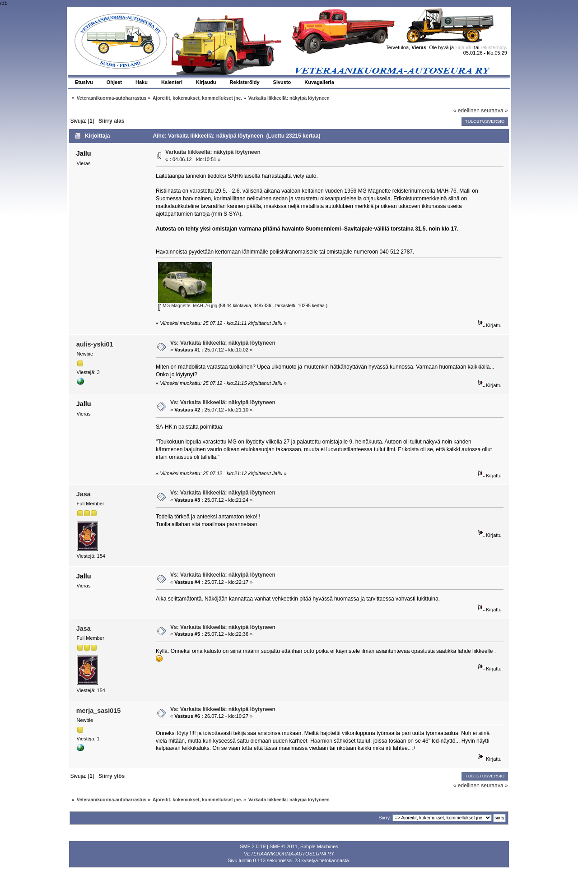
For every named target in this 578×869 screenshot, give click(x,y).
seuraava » (494, 110)
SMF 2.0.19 (253, 846)
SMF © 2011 (284, 846)
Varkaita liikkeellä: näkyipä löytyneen (213, 152)
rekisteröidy (493, 47)
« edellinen (466, 110)
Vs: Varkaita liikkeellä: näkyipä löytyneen (222, 343)
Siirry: (384, 817)
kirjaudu (464, 47)
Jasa (83, 494)
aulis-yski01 (94, 344)
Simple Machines (319, 846)
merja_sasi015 (98, 710)
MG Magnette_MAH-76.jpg (187, 305)
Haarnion (321, 741)
